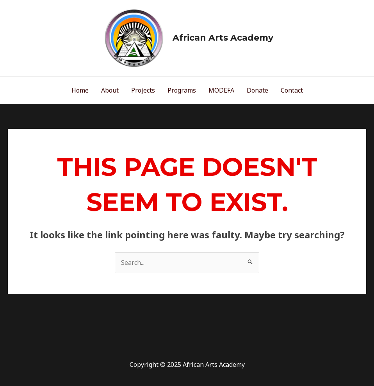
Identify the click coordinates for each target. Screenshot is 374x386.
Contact (292, 90)
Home (80, 90)
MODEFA (221, 90)
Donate (257, 90)
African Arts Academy (223, 37)
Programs (181, 90)
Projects (143, 90)
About (110, 90)
